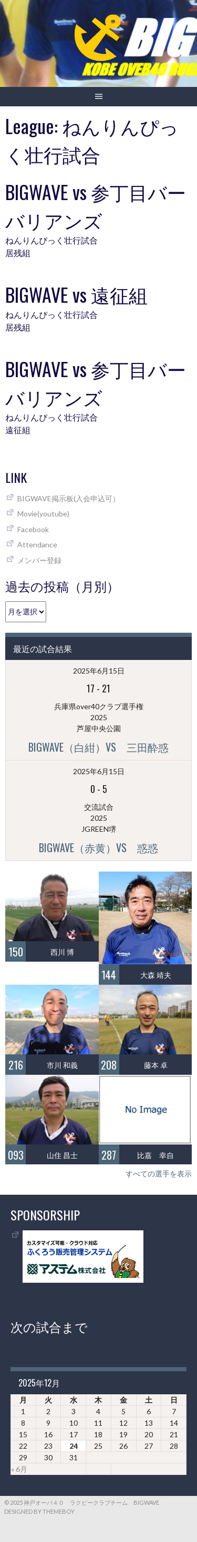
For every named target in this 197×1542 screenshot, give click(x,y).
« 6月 (19, 1468)
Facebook (33, 529)
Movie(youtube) (43, 513)
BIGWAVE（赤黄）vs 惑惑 (98, 847)
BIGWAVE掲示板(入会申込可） (68, 498)
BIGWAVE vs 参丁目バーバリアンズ (95, 206)
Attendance (37, 544)
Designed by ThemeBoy (39, 1511)
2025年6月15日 (99, 670)
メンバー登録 (39, 560)
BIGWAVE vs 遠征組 (76, 294)
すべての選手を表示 (159, 1173)
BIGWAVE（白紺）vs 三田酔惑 (98, 747)
